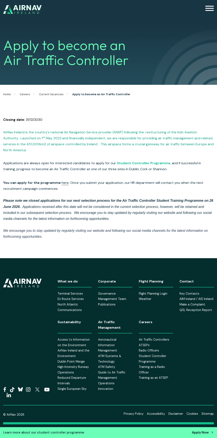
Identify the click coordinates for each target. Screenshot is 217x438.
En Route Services (71, 299)
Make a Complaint (192, 304)
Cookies (192, 413)
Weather (145, 299)
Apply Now (200, 432)
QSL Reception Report (195, 310)
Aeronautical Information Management (107, 345)
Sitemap (207, 413)
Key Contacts (189, 293)
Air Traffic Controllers (154, 339)
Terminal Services (70, 293)
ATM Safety (106, 367)
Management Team (112, 299)
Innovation (105, 389)
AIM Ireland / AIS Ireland (196, 299)
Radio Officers (149, 350)
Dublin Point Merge (71, 361)
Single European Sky (72, 389)
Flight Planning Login (153, 293)
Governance (107, 293)
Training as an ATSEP (153, 378)
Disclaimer (175, 413)
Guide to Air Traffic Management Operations (111, 377)
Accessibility (156, 413)
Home (7, 94)
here (65, 182)
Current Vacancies (51, 94)
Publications (107, 304)
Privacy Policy (133, 413)
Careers (25, 94)
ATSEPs (144, 345)
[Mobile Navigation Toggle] (209, 9)
